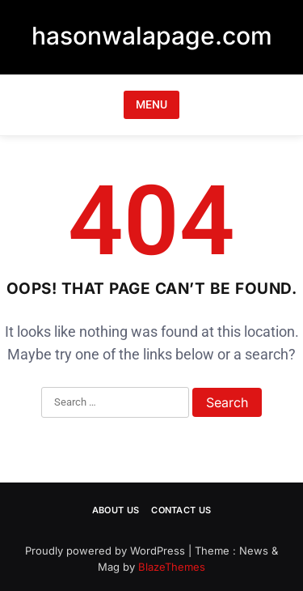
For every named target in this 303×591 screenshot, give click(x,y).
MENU (151, 104)
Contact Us (181, 510)
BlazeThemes (171, 566)
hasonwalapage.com (152, 35)
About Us (115, 510)
